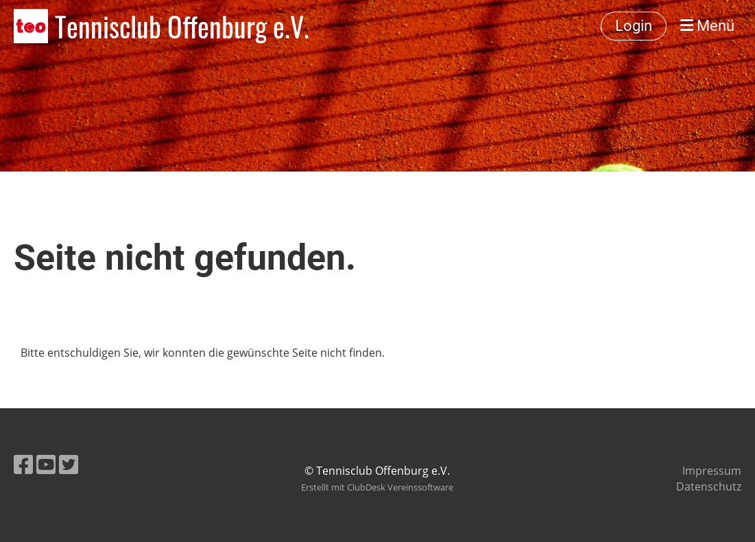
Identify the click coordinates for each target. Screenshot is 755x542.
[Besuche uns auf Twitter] (68, 464)
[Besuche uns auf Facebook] (23, 464)
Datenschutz (708, 486)
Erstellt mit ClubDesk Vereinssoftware (377, 487)
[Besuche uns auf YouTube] (46, 464)
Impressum (711, 470)
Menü (707, 25)
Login (633, 25)
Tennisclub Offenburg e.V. (182, 26)
